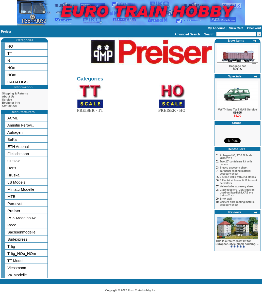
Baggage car (237, 65)
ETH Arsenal (18, 146)
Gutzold (14, 161)
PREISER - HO (172, 109)
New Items (236, 41)
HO (10, 46)
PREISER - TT (90, 109)
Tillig (11, 246)
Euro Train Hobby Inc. (142, 290)
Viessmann (16, 268)
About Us (8, 96)
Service (7, 99)
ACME (12, 118)
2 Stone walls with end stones (238, 177)
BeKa (12, 139)
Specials (235, 76)
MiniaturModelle (20, 189)
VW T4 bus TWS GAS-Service (237, 109)
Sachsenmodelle (21, 232)
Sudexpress (17, 239)
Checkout (254, 28)
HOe (11, 67)
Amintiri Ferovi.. (20, 125)
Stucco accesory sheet (233, 167)
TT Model (15, 260)
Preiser (6, 31)
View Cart (236, 28)
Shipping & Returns (15, 93)
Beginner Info (11, 102)
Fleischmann (18, 153)
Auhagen (15, 132)
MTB (11, 196)
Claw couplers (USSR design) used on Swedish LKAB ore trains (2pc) (237, 192)
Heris (11, 168)
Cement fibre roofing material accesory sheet (237, 203)
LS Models (16, 182)
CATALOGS (17, 82)
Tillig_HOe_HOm (21, 253)
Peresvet (14, 203)
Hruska (13, 175)
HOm (11, 75)
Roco (11, 225)
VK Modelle (17, 275)
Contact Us (9, 105)
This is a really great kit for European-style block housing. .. (237, 242)
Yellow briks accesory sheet (237, 186)
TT (9, 53)
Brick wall (226, 198)
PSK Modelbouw (21, 218)
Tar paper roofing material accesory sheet (235, 172)
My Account (217, 28)
